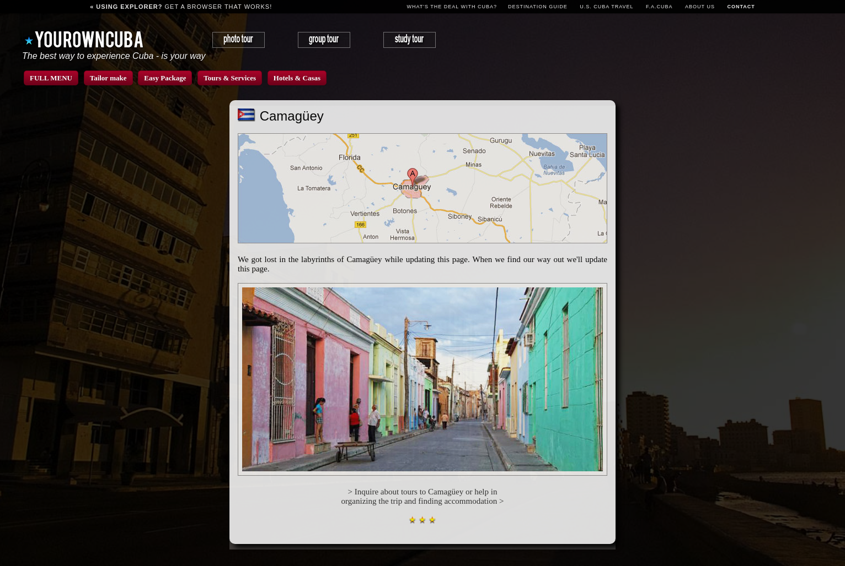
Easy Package (165, 78)
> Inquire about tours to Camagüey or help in (423, 491)
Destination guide (538, 6)
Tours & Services (230, 78)
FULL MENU (51, 78)
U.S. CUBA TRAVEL (606, 6)
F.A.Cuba (659, 6)
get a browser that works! (181, 6)
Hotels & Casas (297, 78)
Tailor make (108, 78)
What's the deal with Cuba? (452, 6)
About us (700, 6)
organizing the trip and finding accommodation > (422, 501)
